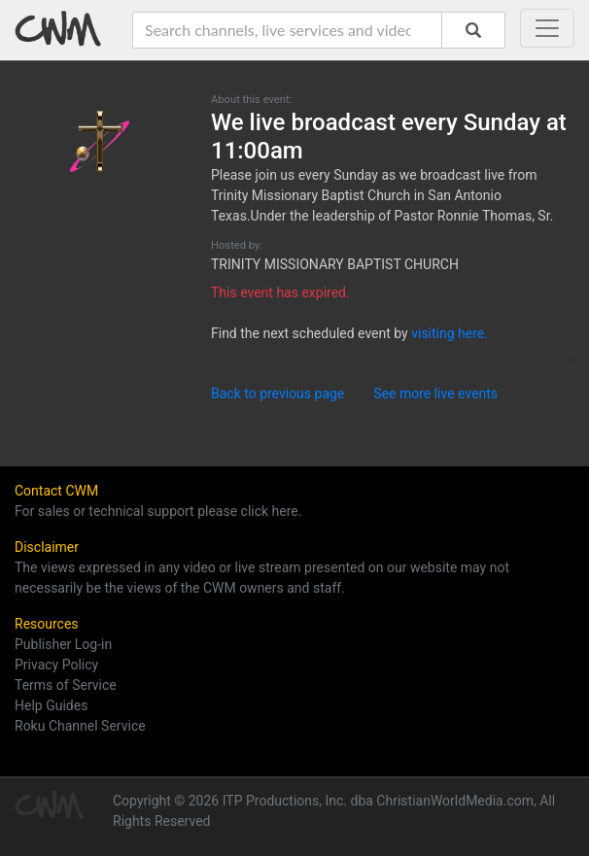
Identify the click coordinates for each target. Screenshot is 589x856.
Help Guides (51, 705)
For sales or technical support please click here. (158, 511)
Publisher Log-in (63, 644)
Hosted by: (236, 245)
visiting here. (449, 333)
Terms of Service (66, 685)
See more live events (435, 393)
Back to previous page (277, 393)
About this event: (251, 99)
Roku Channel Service (80, 726)
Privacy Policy (56, 664)
